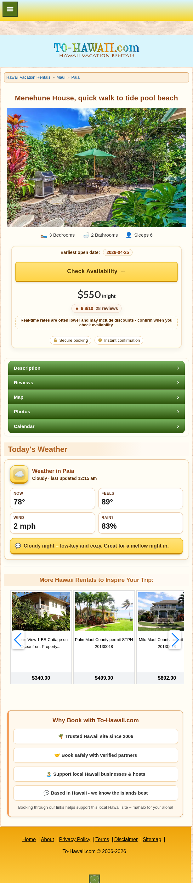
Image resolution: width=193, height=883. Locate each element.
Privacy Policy (74, 832)
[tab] (96, 368)
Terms (102, 832)
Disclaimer (126, 832)
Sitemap (152, 832)
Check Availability (92, 271)
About (47, 832)
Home (29, 832)
